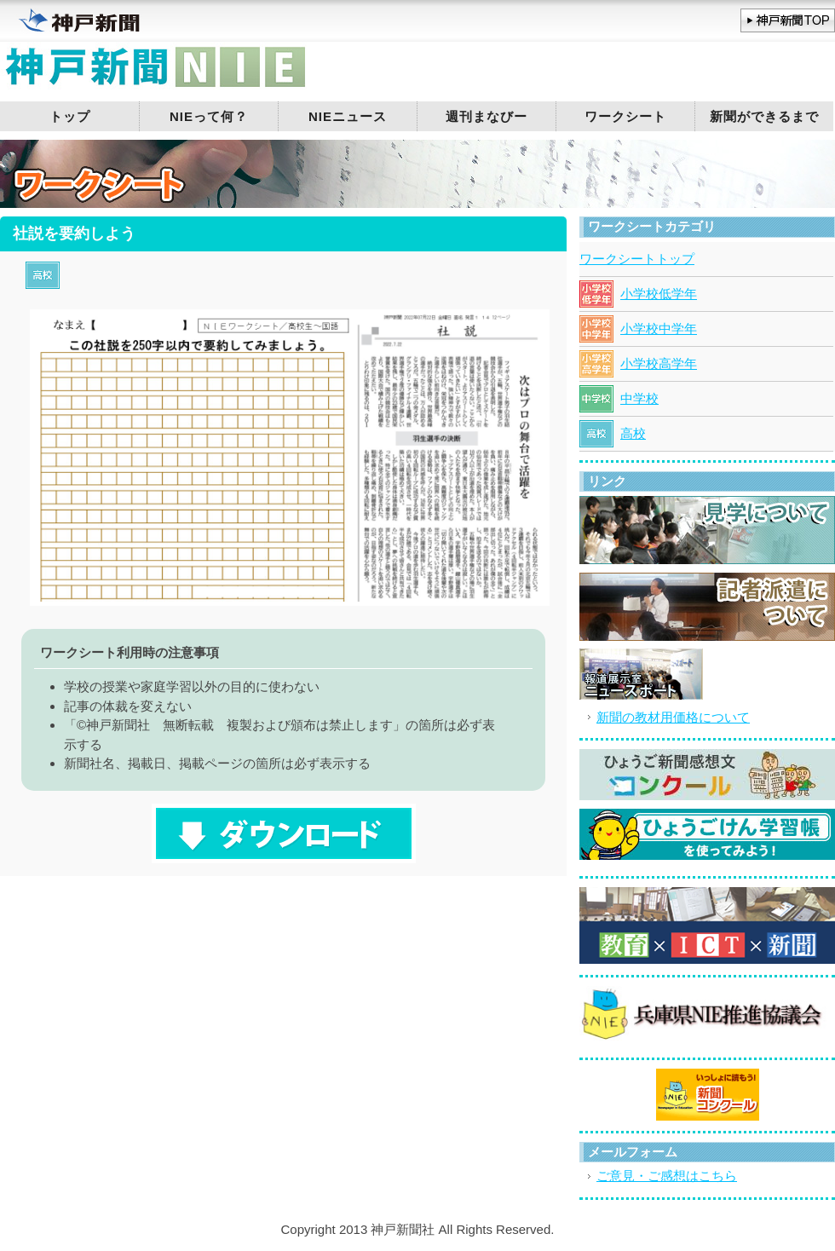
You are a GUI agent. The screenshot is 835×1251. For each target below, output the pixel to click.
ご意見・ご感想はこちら (666, 1175)
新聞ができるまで (764, 116)
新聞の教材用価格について (673, 717)
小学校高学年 (658, 363)
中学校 (639, 398)
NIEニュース (347, 116)
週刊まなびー (486, 116)
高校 (633, 433)
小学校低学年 (658, 293)
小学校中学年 (658, 328)
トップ (69, 116)
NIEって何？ (209, 116)
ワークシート (625, 116)
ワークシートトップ (636, 258)
